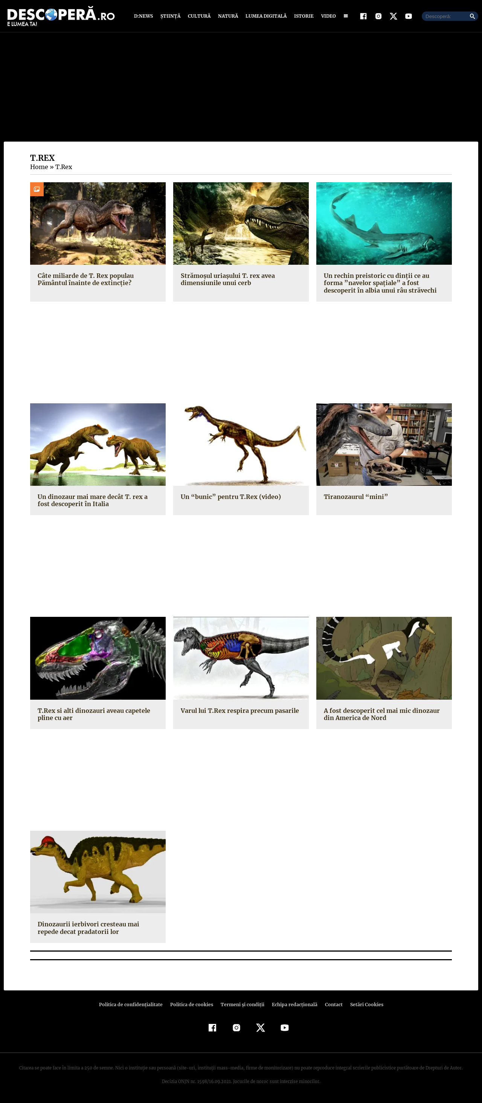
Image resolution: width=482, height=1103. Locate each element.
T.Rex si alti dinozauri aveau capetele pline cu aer (92, 714)
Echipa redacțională (292, 1004)
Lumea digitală (264, 16)
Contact (330, 1004)
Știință (170, 16)
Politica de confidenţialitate (134, 1004)
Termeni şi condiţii (241, 1004)
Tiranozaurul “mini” (354, 496)
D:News (145, 16)
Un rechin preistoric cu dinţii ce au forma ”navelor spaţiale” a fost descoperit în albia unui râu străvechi (378, 283)
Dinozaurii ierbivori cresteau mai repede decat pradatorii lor (97, 927)
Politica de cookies (192, 1004)
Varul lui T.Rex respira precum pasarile (238, 710)
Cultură (199, 16)
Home (38, 167)
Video (327, 16)
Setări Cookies (362, 1004)
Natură (227, 16)
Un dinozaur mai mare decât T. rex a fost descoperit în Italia (97, 500)
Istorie (302, 16)
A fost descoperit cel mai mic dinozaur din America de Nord (380, 714)
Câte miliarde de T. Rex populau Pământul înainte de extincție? (84, 279)
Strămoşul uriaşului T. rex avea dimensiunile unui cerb (226, 279)
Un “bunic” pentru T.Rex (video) (228, 496)
